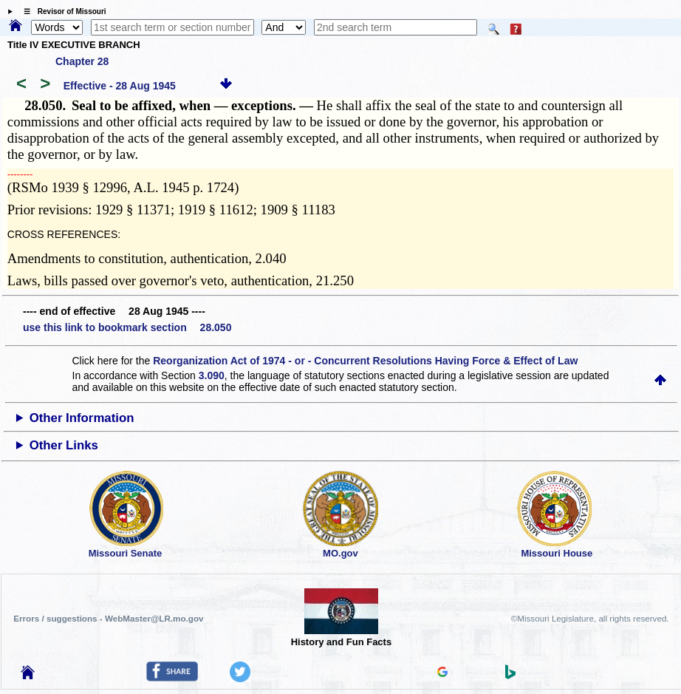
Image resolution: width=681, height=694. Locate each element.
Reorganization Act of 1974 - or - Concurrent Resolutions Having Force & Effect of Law (365, 361)
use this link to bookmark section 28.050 (127, 327)
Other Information (82, 418)
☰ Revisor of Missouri (61, 11)
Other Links (64, 445)
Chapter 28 (82, 61)
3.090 (212, 375)
